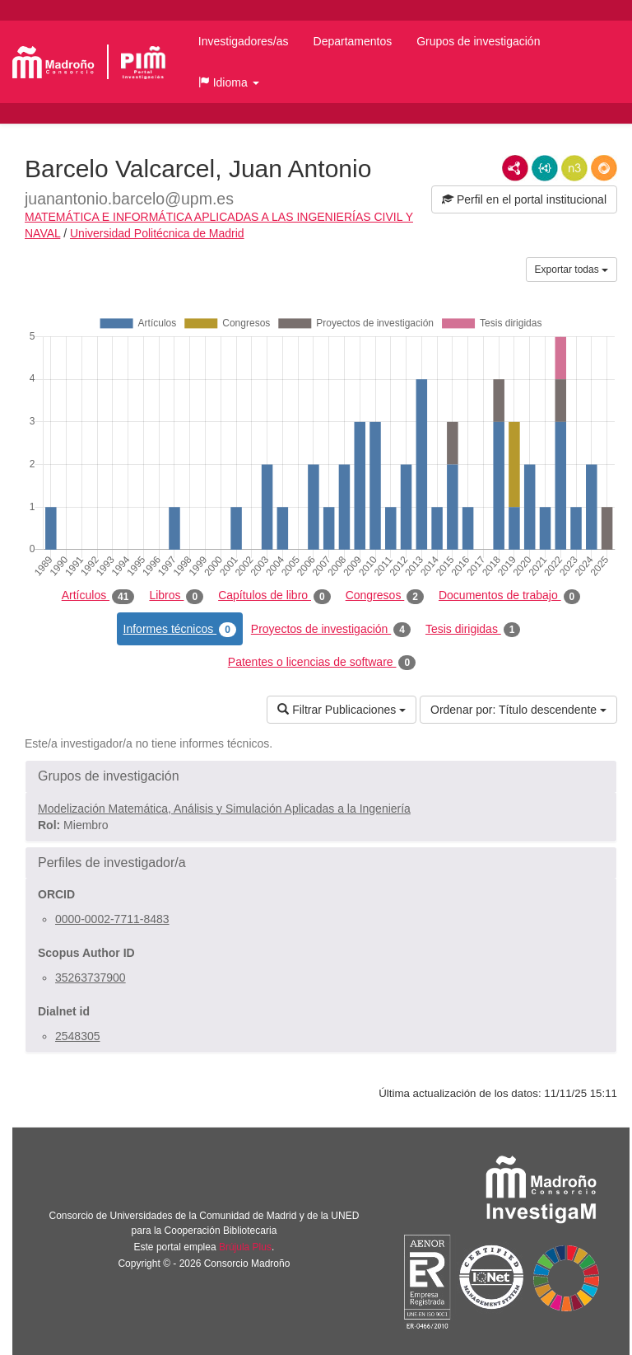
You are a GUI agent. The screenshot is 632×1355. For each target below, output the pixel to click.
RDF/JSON (604, 168)
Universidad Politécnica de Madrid (157, 233)
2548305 (77, 1036)
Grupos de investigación (478, 41)
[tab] (321, 776)
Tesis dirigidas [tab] (473, 629)
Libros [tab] (176, 595)
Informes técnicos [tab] (179, 629)
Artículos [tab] (98, 595)
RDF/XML (515, 168)
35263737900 (90, 977)
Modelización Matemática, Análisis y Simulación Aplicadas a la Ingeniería (224, 808)
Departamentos (353, 41)
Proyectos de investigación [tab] (331, 629)
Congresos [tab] (385, 595)
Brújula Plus (245, 1247)
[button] (229, 82)
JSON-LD (545, 168)
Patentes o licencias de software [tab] (322, 662)
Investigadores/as (243, 41)
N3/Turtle (574, 168)
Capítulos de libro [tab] (274, 595)
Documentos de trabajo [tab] (509, 595)
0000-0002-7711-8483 (112, 919)
